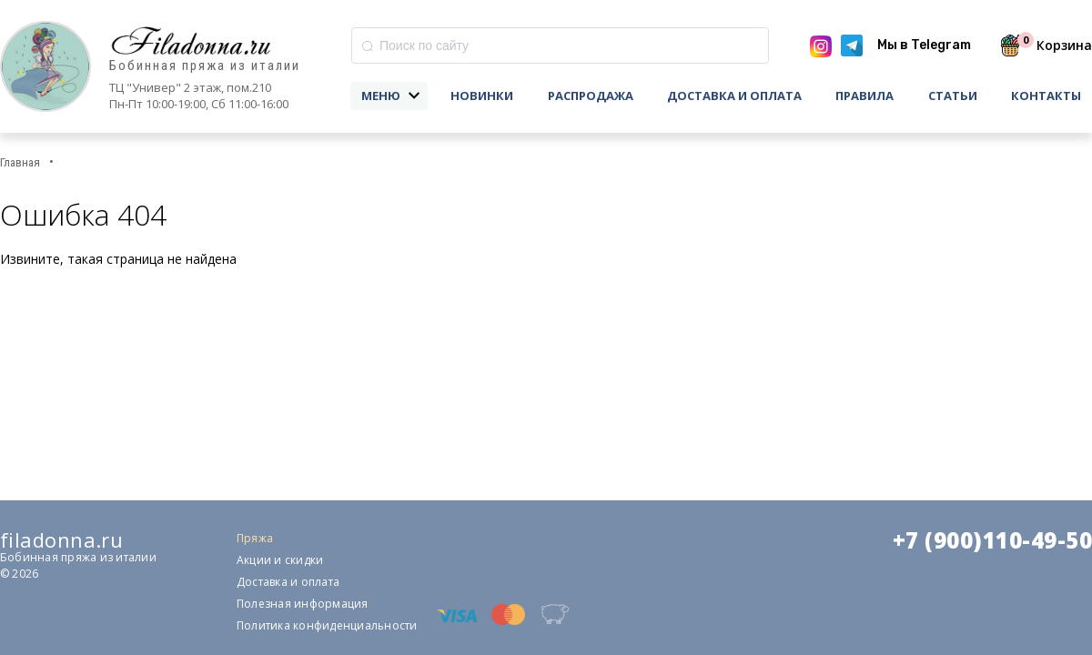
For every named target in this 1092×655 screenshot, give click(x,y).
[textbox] (560, 45)
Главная (20, 162)
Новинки (481, 95)
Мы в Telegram (924, 45)
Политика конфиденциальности (327, 625)
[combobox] (560, 45)
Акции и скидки (280, 560)
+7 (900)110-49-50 (992, 540)
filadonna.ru (61, 539)
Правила (864, 95)
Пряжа (255, 538)
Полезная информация (303, 603)
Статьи (952, 95)
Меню (380, 95)
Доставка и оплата (734, 95)
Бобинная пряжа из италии (204, 66)
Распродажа (590, 95)
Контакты (1046, 95)
